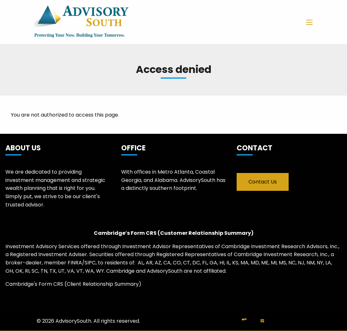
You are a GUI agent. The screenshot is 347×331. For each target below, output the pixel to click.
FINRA (75, 262)
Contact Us (262, 181)
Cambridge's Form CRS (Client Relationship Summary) (73, 284)
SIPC (90, 262)
